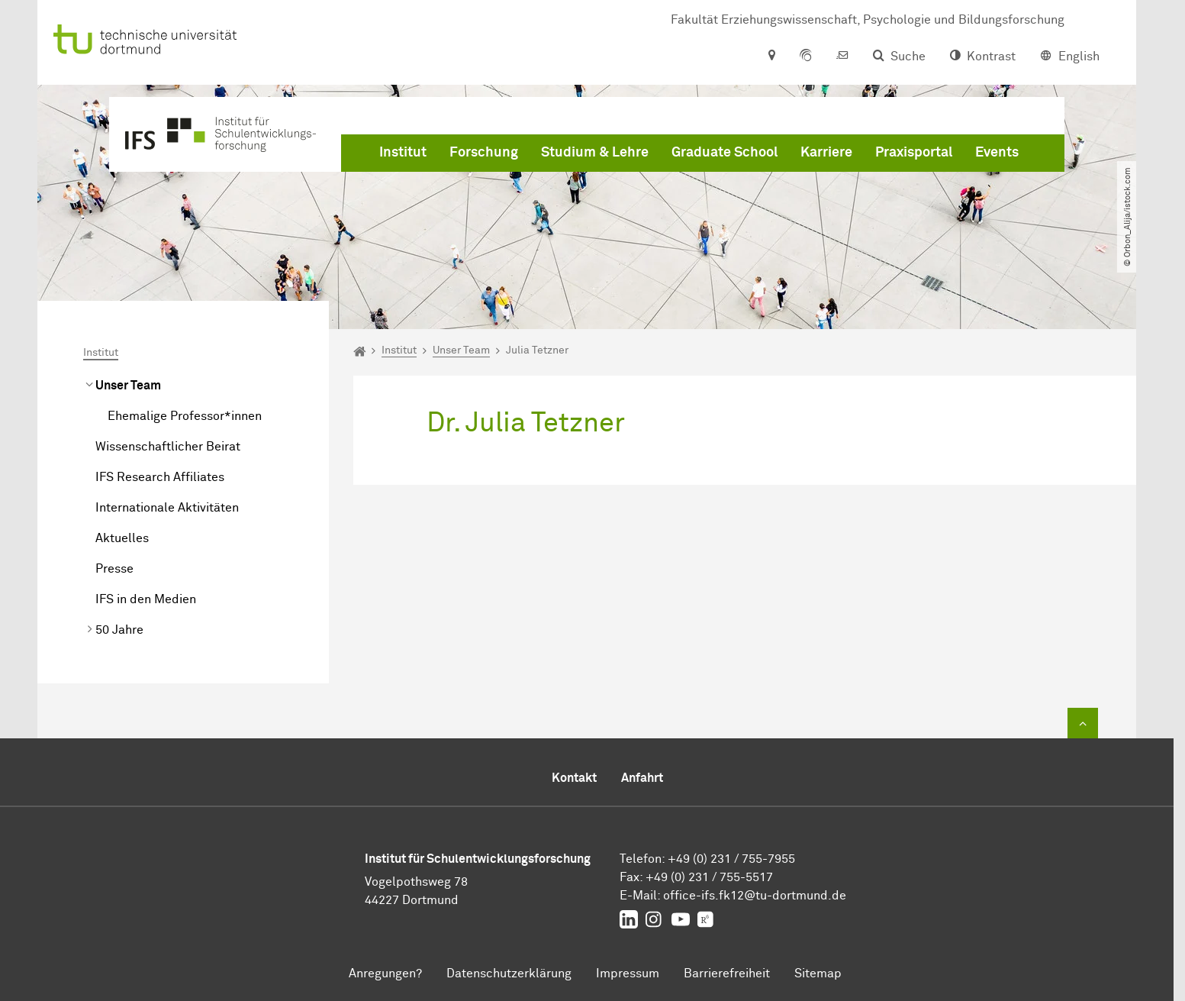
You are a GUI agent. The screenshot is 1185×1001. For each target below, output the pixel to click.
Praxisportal (913, 153)
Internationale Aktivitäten (167, 508)
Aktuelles (122, 538)
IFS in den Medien (145, 599)
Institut (403, 153)
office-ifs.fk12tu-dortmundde (754, 896)
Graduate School (724, 153)
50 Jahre (119, 630)
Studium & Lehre (595, 153)
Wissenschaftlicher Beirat (167, 447)
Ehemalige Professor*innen (185, 416)
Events (997, 153)
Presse (114, 569)
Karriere (826, 153)
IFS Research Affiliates (159, 477)
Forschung (483, 153)
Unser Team (128, 385)
